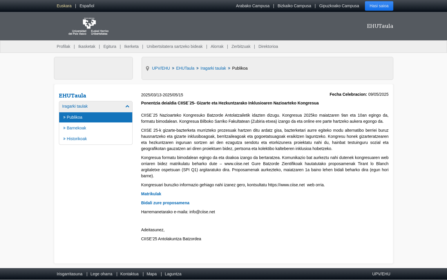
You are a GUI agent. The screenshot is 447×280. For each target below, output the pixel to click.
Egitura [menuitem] (109, 46)
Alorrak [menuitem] (217, 46)
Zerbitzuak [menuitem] (240, 46)
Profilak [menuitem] (63, 46)
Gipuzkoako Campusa (339, 5)
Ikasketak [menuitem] (86, 46)
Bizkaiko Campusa (294, 5)
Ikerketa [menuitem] (131, 46)
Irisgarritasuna (70, 274)
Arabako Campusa (252, 5)
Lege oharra (102, 274)
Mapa (151, 274)
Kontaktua (129, 274)
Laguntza (173, 274)
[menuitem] (64, 6)
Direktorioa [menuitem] (268, 46)
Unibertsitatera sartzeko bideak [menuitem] (175, 46)
